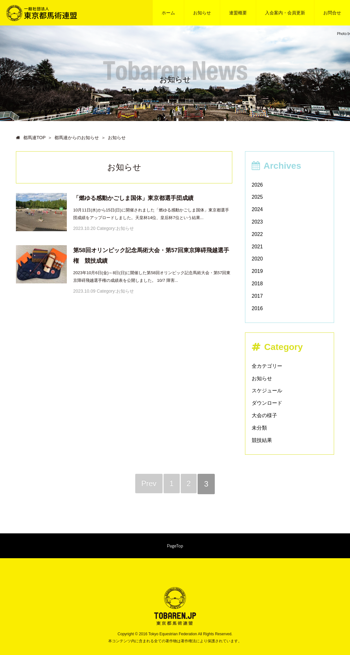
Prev (148, 484)
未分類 (259, 428)
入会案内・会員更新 (285, 12)
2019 (257, 271)
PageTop (175, 546)
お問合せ (332, 12)
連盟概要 (238, 12)
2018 (257, 283)
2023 (257, 221)
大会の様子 (264, 415)
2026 (257, 185)
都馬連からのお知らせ (76, 137)
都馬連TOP (31, 137)
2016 (257, 308)
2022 (257, 234)
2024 (257, 209)
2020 (257, 258)
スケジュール (267, 390)
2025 (257, 197)
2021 (257, 246)
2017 (257, 296)
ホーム (168, 12)
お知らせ (202, 12)
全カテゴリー (267, 366)
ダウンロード (267, 403)
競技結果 (262, 440)
